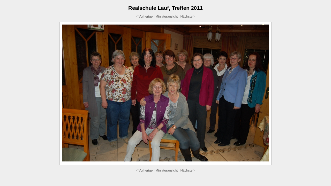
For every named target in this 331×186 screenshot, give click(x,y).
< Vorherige (144, 16)
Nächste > (187, 16)
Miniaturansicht (166, 16)
